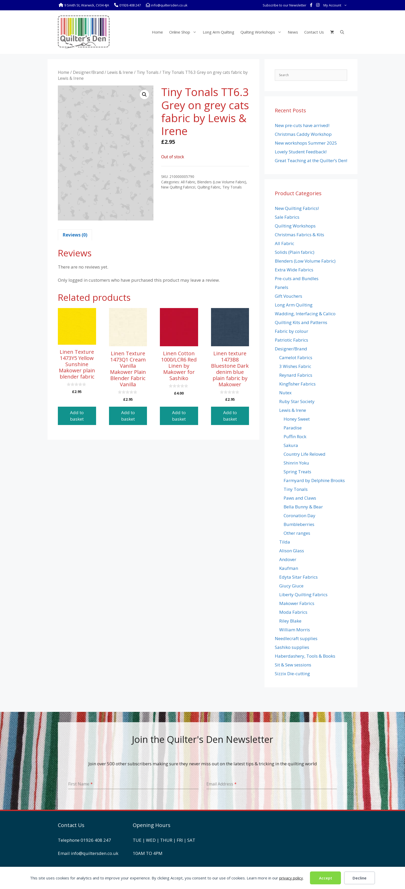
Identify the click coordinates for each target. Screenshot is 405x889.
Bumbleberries (299, 524)
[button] (144, 94)
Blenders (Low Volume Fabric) (221, 181)
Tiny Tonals (148, 72)
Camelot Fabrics (295, 357)
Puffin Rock (295, 436)
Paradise (293, 428)
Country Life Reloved (304, 454)
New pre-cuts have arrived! (302, 125)
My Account (336, 5)
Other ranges (297, 533)
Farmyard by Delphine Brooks (314, 480)
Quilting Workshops (262, 32)
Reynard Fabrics (295, 375)
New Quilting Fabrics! (178, 187)
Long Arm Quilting (218, 32)
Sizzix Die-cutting (292, 673)
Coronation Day (299, 515)
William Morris (294, 630)
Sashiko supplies (292, 647)
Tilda (284, 542)
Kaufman (288, 568)
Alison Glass (291, 551)
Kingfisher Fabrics (297, 384)
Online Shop (184, 32)
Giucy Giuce (291, 586)
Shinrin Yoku (296, 463)
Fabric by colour (291, 331)
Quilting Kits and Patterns (301, 322)
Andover (287, 559)
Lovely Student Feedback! (300, 152)
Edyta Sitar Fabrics (298, 577)
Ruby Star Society (297, 401)
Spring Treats (297, 472)
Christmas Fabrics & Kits (299, 235)
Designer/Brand (88, 72)
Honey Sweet (297, 419)
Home (157, 32)
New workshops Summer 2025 (306, 143)
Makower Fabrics (296, 603)
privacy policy (291, 877)
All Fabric (188, 181)
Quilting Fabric (208, 187)
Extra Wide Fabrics (294, 270)
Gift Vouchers (288, 296)
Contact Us (314, 32)
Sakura (291, 445)
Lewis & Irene (120, 72)
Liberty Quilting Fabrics (303, 594)
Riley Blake (290, 621)
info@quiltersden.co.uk (94, 853)
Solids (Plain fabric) (294, 252)
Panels (281, 287)
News (293, 32)
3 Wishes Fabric (295, 366)
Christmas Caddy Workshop (303, 134)
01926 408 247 (96, 840)
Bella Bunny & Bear (303, 507)
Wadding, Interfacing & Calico (305, 314)
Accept (325, 877)
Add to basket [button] (77, 416)
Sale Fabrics (287, 217)
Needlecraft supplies (296, 638)
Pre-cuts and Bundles (296, 278)
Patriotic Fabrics (291, 340)
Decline (360, 877)
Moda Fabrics (293, 612)
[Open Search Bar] (342, 32)
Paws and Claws (300, 498)
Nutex (285, 393)
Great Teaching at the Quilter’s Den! (311, 160)
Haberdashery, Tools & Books (305, 656)
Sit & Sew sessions (293, 665)
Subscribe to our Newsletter (284, 5)
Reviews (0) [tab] (75, 235)
